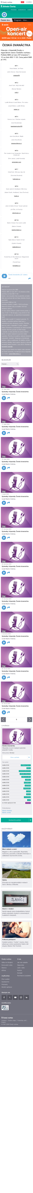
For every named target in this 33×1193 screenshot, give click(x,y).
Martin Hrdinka (7, 810)
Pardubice (27, 788)
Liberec (28, 779)
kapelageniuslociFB (16, 126)
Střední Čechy (25, 765)
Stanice (4, 968)
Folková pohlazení (8, 939)
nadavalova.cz (16, 247)
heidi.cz (16, 196)
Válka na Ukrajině (7, 962)
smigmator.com (16, 162)
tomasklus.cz (16, 265)
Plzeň (28, 791)
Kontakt (19, 973)
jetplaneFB (16, 75)
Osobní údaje (12, 1020)
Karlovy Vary (26, 776)
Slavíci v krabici (8, 909)
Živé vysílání (6, 979)
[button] (29, 278)
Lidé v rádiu (21, 968)
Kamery (30, 9)
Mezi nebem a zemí (9, 849)
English (3, 1022)
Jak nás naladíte (22, 962)
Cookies (3, 1020)
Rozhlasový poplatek (24, 975)
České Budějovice (24, 771)
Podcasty (5, 984)
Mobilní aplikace (7, 987)
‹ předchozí (3, 719)
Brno (28, 768)
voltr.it (16, 92)
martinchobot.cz (16, 230)
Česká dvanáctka (8, 746)
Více (25, 20)
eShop (4, 970)
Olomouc (27, 782)
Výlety (4, 880)
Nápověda (20, 965)
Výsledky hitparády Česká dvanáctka (15, 392)
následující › (29, 719)
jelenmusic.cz (16, 213)
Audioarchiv (22, 9)
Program (13, 9)
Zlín (29, 800)
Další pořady (7, 829)
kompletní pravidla (7, 346)
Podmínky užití (22, 1020)
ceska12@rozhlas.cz (15, 353)
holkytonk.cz (16, 179)
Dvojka (28, 803)
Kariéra (19, 970)
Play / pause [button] (4, 276)
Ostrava (27, 785)
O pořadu (5, 726)
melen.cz (16, 109)
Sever (28, 794)
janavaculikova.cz (16, 143)
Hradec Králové (25, 774)
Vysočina (27, 797)
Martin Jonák (6, 812)
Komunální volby (7, 965)
